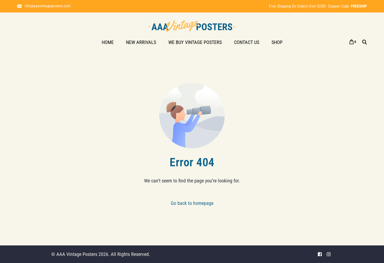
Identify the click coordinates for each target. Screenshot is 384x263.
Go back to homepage (192, 203)
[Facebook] (319, 254)
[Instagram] (328, 254)
